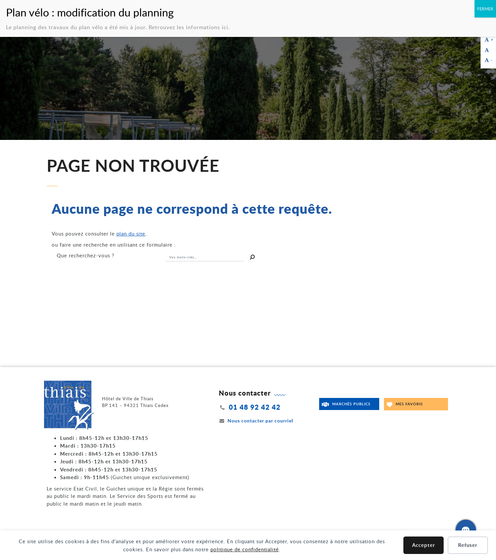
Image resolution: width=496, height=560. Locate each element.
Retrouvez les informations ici (188, 24)
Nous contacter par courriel (256, 420)
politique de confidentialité (244, 549)
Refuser (468, 545)
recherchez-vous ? (85, 255)
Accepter (423, 545)
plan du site (130, 233)
